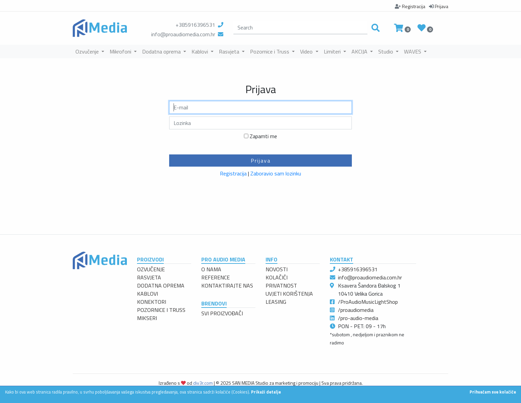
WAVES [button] (413, 51)
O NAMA (211, 269)
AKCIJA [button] (360, 51)
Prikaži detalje (266, 391)
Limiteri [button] (333, 51)
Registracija (233, 173)
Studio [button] (386, 51)
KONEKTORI (151, 302)
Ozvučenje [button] (87, 51)
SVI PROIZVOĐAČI (222, 313)
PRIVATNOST (281, 285)
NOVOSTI (277, 269)
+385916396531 (195, 25)
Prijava (261, 160)
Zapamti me (263, 136)
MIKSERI (147, 318)
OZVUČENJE (151, 269)
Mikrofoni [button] (121, 51)
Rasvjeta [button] (230, 51)
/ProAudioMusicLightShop (368, 302)
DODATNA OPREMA (160, 285)
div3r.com (203, 382)
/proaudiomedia (355, 310)
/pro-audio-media (358, 318)
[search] (300, 27)
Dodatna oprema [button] (162, 51)
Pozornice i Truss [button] (270, 51)
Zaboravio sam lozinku (275, 173)
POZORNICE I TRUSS (161, 310)
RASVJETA (149, 277)
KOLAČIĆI (277, 277)
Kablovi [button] (200, 51)
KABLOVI (147, 294)
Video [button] (307, 51)
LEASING (276, 302)
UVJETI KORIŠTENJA (289, 294)
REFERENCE (215, 277)
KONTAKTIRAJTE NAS (227, 285)
